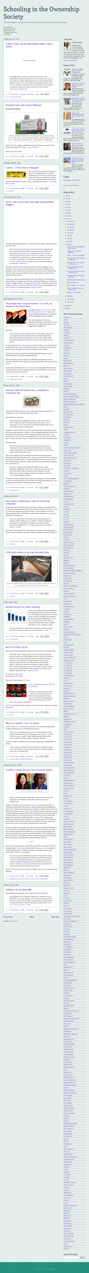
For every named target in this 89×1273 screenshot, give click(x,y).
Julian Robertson (68, 770)
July (68, 235)
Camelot (66, 435)
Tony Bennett (67, 1162)
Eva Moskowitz (20, 879)
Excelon (66, 609)
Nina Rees (66, 924)
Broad (65, 409)
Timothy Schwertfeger (69, 1157)
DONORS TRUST (68, 573)
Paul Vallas (66, 952)
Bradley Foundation (69, 399)
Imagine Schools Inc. (69, 714)
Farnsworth (66, 614)
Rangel (65, 1008)
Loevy (65, 816)
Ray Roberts (67, 1013)
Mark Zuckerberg (68, 831)
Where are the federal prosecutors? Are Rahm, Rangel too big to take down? (78, 161)
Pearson (12, 191)
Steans (65, 1087)
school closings (67, 1054)
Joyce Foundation (68, 767)
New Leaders (67, 911)
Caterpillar (66, 440)
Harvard (66, 688)
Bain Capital (67, 361)
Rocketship (66, 1031)
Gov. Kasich (67, 668)
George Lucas (67, 655)
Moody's (66, 885)
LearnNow (66, 808)
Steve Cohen (67, 1095)
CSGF (65, 514)
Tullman (66, 1172)
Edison (65, 583)
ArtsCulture (67, 348)
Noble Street (67, 926)
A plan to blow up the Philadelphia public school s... (76, 247)
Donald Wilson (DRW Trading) (72, 570)
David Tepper (67, 532)
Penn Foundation (68, 957)
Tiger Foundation (68, 1149)
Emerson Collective (69, 596)
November (70, 224)
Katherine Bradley (68, 780)
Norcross (66, 929)
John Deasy (67, 744)
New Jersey (67, 908)
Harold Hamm (67, 683)
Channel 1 (66, 450)
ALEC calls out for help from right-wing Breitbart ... (76, 258)
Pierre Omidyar (68, 975)
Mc (64, 837)
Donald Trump (67, 568)
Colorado (66, 488)
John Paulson (67, 752)
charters (66, 460)
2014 (67, 213)
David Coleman (68, 527)
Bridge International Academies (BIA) (73, 404)
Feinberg (66, 616)
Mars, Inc (44, 255)
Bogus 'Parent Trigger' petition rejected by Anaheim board (77, 70)
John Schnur (67, 760)
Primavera (66, 985)
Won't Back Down (68, 1241)
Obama (65, 934)
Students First (67, 1110)
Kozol (65, 798)
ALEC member (37, 287)
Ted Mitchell (67, 1134)
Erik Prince (66, 604)
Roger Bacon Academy (69, 1034)
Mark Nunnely (67, 829)
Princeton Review (68, 988)
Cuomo (65, 517)
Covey (65, 501)
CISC (65, 476)
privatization (67, 995)
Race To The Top (68, 1000)
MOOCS (66, 883)
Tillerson (66, 1151)
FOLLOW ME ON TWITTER (71, 185)
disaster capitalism (68, 565)
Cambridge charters (69, 432)
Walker (65, 1213)
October (69, 227)
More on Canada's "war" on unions (22, 723)
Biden (65, 381)
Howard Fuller (67, 709)
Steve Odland (67, 1103)
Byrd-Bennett (67, 427)
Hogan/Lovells (67, 701)
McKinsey (66, 842)
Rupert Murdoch (68, 1044)
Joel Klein (21, 759)
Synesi (65, 1121)
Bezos (65, 378)
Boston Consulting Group (70, 396)
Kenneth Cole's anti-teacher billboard (23, 105)
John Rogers (67, 755)
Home (32, 917)
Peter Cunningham (68, 962)
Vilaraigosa (66, 1192)
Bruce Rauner (67, 414)
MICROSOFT (67, 860)
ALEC (11, 715)
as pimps (47, 862)
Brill (65, 407)
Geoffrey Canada (14, 759)
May (68, 241)
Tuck (65, 1169)
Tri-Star (66, 1167)
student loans (67, 1105)
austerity (66, 353)
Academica (66, 317)
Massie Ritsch (67, 834)
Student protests (68, 1108)
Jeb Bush (66, 727)
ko (64, 793)
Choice (65, 471)
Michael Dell (67, 852)
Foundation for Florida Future (71, 634)
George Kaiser (67, 652)
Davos (65, 537)
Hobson (66, 698)
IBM (65, 711)
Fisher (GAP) (67, 627)
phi (64, 965)
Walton (65, 1218)
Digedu (65, 560)
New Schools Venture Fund (71, 916)
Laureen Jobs (67, 803)
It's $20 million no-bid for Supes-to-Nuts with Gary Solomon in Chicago (78, 130)
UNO (65, 1180)
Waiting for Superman (69, 1205)
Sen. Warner (67, 1062)
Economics (66, 578)
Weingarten (66, 1221)
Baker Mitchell (67, 363)
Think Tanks (67, 1144)
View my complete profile (70, 60)
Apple (65, 335)
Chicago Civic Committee (70, 468)
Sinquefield (66, 1072)
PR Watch (34, 283)
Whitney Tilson (68, 1233)
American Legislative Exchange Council (23, 249)
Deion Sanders (67, 547)
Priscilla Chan (67, 990)
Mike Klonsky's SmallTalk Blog (72, 180)
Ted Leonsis (67, 1131)
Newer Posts (8, 917)
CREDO (66, 509)
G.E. (65, 642)
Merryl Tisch (67, 844)
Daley (65, 522)
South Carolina (67, 1077)
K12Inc (65, 775)
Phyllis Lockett (67, 972)
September (70, 230)
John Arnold (67, 742)
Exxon (65, 611)
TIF (64, 1146)
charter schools (14, 97)
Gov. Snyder (67, 673)
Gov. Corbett (67, 665)
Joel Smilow (67, 739)
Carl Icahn (66, 437)
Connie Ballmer (68, 496)
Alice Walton (67, 327)
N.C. (65, 895)
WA (65, 1203)
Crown (65, 511)
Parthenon (66, 942)
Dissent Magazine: (43, 893)
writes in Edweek (18, 417)
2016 (67, 207)
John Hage (66, 747)
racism (65, 1003)
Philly (19, 97)
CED (65, 445)
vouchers (66, 1198)
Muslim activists (22, 864)
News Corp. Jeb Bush (69, 921)
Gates (65, 647)
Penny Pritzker (67, 959)
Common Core (67, 491)
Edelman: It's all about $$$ (18, 889)
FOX (65, 637)
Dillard (65, 563)
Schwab (66, 1059)
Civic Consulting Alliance (70, 478)
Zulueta (65, 1249)
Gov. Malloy (67, 670)
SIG (18, 490)
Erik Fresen (67, 601)
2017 (67, 204)
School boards (67, 1052)
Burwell (66, 422)
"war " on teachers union (22, 726)
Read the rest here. (33, 670)
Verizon (66, 1187)
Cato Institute (22, 285)
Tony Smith (67, 1164)
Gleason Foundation (69, 657)
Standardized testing (69, 1085)
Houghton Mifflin (68, 706)
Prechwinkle (67, 983)
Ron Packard (67, 1041)
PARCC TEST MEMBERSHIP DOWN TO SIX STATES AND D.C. (78, 115)
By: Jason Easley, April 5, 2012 (14, 674)
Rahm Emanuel (18, 379)
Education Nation (68, 588)
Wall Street (12, 544)
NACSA (66, 898)
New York (66, 919)
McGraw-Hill (67, 839)
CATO (65, 442)
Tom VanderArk (68, 1159)
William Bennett (68, 1236)
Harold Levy (67, 686)
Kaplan (65, 778)
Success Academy (68, 1113)
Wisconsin (66, 1238)
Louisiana (66, 819)
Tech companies (14, 639)
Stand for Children (68, 1080)
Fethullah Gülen (68, 619)
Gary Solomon (67, 645)
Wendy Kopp (67, 1226)
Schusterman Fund (68, 1057)
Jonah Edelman (67, 762)
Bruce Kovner (67, 412)
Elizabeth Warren (68, 593)
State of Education (33, 147)
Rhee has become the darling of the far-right (77, 144)
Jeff (64, 729)
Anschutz (66, 332)
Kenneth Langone (68, 785)
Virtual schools (67, 1195)
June (68, 238)
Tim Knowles (67, 1154)
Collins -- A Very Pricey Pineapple (22, 167)
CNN (46, 630)
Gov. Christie (67, 663)
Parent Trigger (67, 939)
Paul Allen (66, 944)
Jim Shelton (67, 734)
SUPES (65, 1116)
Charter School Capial (69, 453)
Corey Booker (67, 499)
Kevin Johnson (67, 788)
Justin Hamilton (68, 773)
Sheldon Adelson (68, 1067)
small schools (67, 1075)
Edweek (18, 527)
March (69, 296)
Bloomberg (13, 879)
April (68, 244)
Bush (65, 425)
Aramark (66, 338)
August (69, 233)
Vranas (65, 1200)
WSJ (23, 729)
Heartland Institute (68, 693)
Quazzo (65, 998)
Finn (65, 624)
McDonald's (22, 255)
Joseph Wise (67, 765)
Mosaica (66, 890)
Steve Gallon (67, 1098)
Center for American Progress (71, 447)
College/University (68, 486)
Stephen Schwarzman (69, 1093)
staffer (44, 848)
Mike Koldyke (67, 862)
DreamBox (66, 575)
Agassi (65, 322)
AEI (65, 320)
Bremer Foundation (69, 401)
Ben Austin (66, 373)
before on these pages (23, 345)
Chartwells (12, 596)
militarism (66, 867)
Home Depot (67, 703)
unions (65, 1177)
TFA (65, 1141)
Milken (65, 870)
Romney (66, 1036)
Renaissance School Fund (70, 1018)
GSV (65, 680)
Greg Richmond (68, 675)
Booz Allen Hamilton (69, 394)
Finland (65, 622)
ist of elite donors (31, 367)
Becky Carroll (67, 368)
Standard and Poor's (69, 1082)
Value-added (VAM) (69, 1182)
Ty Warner (66, 1174)
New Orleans (67, 913)
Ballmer (66, 366)
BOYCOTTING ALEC (17, 647)
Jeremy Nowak (67, 732)
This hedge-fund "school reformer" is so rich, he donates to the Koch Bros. (29, 305)
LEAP (65, 806)
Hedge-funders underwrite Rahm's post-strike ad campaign (78, 85)
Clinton (65, 483)
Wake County (67, 1208)
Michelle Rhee (29, 759)
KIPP (65, 791)
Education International (70, 586)
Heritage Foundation (69, 696)
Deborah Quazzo (68, 545)
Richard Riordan (68, 1021)
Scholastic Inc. (67, 1049)
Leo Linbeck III (68, 811)
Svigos (65, 1118)
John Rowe (66, 757)
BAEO (65, 355)
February (69, 299)
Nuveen (66, 931)
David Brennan (67, 524)
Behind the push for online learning (23, 607)
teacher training (68, 1126)
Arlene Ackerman (68, 340)
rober (65, 1026)
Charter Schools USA (69, 458)
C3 (64, 430)
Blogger (52, 1269)
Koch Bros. (66, 796)
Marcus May (67, 826)
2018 (67, 201)
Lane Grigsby (67, 801)
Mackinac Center (68, 821)
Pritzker (66, 993)
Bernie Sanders (67, 376)
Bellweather (67, 371)
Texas (65, 1139)
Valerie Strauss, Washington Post (18, 89)
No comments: (30, 94)
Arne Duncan (13, 490)
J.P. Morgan (67, 724)
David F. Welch (68, 529)
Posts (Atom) (14, 921)
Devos (65, 552)
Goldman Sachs (68, 660)
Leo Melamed (67, 814)
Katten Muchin (67, 783)
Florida (65, 629)
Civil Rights (67, 481)
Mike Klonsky (78, 42)
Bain (65, 358)
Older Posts (55, 917)
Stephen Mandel (68, 1090)
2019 (67, 198)
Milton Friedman (68, 872)
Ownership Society (68, 936)
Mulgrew (66, 893)
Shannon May (67, 1064)
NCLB (65, 903)
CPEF (65, 506)
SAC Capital (67, 1047)
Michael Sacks (67, 855)
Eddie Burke (67, 581)
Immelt (65, 716)
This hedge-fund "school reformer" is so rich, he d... (76, 263)
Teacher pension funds (69, 1123)
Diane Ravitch (67, 558)
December (70, 221)
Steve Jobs (66, 1100)
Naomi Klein (67, 901)
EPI (64, 599)
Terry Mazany (67, 1136)
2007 (67, 308)
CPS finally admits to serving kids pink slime (27, 552)
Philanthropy (67, 967)
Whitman (66, 1231)
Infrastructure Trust (69, 721)
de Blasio (66, 540)
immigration (67, 719)
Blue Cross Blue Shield (32, 255)
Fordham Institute (68, 632)
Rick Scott (66, 1023)
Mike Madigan (67, 865)
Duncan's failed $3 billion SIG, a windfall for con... (75, 267)
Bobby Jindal (67, 386)
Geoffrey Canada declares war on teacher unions (29, 769)
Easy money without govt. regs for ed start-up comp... (75, 271)
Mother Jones (23, 263)
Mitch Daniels (67, 880)
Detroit (65, 550)
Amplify (66, 330)
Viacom (66, 1190)
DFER (65, 555)
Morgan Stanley (68, 888)
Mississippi (66, 878)
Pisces (65, 977)
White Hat (66, 1228)
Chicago (66, 465)
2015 (67, 210)
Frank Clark (67, 639)
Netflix (65, 906)
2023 (67, 196)
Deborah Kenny (68, 542)
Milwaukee (66, 875)
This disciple (20, 848)
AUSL (65, 350)
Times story (34, 805)
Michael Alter (67, 847)
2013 (67, 216)
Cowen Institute (68, 504)
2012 (67, 219)
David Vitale (67, 535)
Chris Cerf (66, 473)
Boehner (66, 389)
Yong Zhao (66, 1246)
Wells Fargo (67, 1223)
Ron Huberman (67, 1039)
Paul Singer (67, 949)
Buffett (65, 419)
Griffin (11, 379)
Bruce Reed (67, 417)
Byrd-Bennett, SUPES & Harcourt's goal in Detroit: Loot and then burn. (78, 100)
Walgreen (66, 1210)
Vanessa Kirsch (67, 1185)
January (69, 302)
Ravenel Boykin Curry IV (70, 1011)
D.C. (65, 519)
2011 (67, 305)
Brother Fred (9, 705)
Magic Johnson (67, 824)
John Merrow (67, 750)
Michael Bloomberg (69, 849)
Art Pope (66, 345)
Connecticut (67, 494)
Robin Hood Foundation (70, 1029)
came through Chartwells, (24, 585)
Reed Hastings (67, 1016)
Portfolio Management (69, 980)
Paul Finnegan (67, 947)
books (65, 391)
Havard (65, 691)
